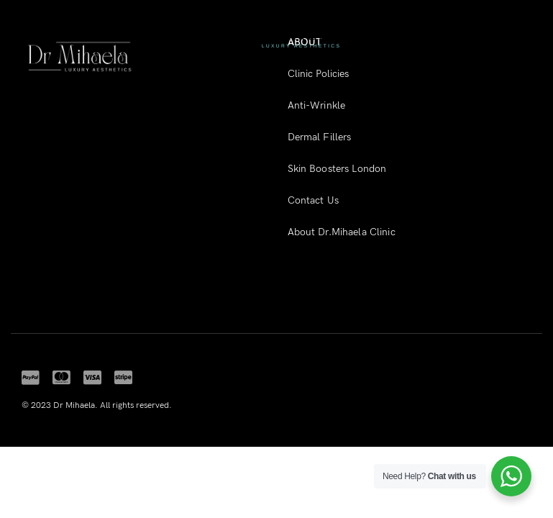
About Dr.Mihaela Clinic (342, 232)
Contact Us (313, 200)
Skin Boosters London (337, 169)
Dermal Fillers (320, 137)
